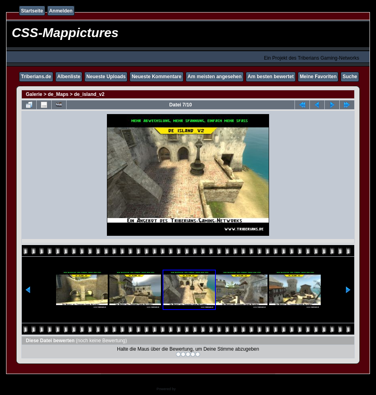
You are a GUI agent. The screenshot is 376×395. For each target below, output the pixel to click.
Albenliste (68, 76)
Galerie (34, 94)
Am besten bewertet (271, 76)
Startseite (32, 11)
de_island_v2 (89, 94)
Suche (350, 76)
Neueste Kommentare (156, 76)
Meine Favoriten (318, 76)
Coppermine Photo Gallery (198, 389)
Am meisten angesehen (215, 76)
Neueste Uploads (105, 76)
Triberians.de (36, 76)
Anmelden (61, 11)
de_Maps (58, 94)
